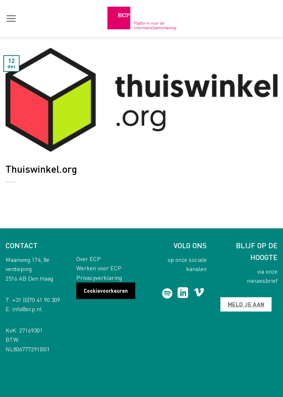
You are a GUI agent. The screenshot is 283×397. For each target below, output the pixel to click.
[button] (11, 18)
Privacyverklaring (99, 277)
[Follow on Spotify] (167, 293)
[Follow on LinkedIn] (183, 293)
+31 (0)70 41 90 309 (36, 299)
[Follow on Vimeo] (198, 293)
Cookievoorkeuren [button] (106, 290)
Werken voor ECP (99, 268)
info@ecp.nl (27, 309)
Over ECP (88, 259)
